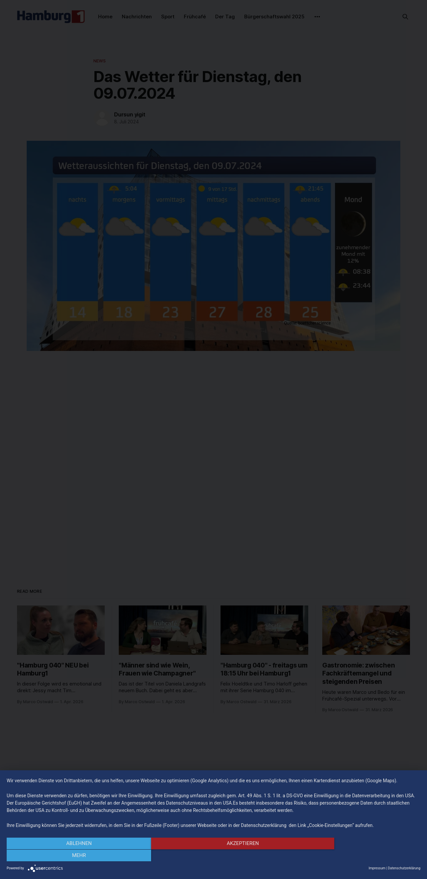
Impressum (377, 868)
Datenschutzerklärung (404, 868)
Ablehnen (68, 856)
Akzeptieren (213, 856)
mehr (358, 856)
